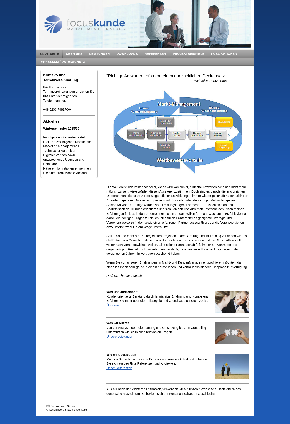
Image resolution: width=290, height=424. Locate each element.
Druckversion (55, 406)
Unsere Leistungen (119, 336)
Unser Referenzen (119, 368)
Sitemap (71, 406)
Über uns (112, 305)
